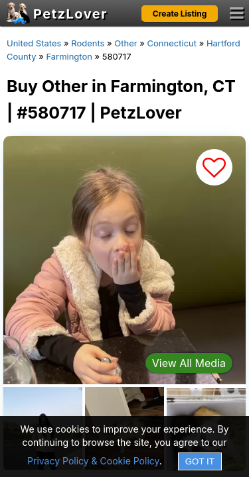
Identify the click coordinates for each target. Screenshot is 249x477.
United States (34, 43)
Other (125, 43)
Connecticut (172, 43)
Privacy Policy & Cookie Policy (93, 460)
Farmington (69, 56)
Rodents (87, 43)
